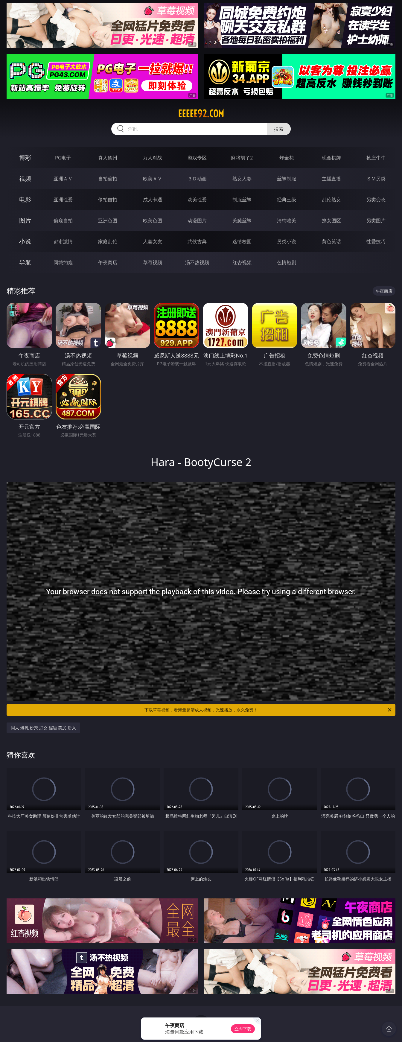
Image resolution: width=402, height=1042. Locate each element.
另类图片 (376, 220)
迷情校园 (242, 241)
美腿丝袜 (242, 220)
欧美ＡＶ (152, 178)
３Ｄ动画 (197, 178)
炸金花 (286, 157)
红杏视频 (242, 262)
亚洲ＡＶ (63, 178)
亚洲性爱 (63, 199)
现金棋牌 (331, 157)
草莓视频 (152, 262)
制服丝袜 (242, 199)
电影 (25, 199)
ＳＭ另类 (376, 178)
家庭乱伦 (107, 241)
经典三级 (286, 199)
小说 (25, 241)
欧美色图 (152, 220)
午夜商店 (107, 262)
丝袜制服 (286, 178)
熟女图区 (331, 220)
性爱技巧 (376, 241)
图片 (25, 220)
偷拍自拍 (107, 199)
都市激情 (63, 241)
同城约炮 (63, 262)
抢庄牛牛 (376, 157)
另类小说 (286, 241)
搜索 (279, 129)
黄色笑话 (331, 241)
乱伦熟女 (331, 199)
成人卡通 (152, 199)
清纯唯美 (286, 220)
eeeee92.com (201, 114)
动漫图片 (197, 220)
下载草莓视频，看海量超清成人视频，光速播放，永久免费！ (268, 710)
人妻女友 (152, 241)
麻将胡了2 (242, 157)
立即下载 (242, 1029)
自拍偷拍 (107, 178)
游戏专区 (197, 157)
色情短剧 (286, 262)
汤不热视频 (197, 262)
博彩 (25, 157)
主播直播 (331, 178)
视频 (25, 178)
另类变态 (376, 199)
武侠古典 (197, 241)
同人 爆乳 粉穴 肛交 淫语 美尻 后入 (43, 728)
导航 (25, 262)
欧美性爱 (197, 199)
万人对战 (152, 157)
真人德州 (107, 157)
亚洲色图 (107, 220)
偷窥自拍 (63, 220)
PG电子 (63, 157)
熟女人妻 (242, 178)
